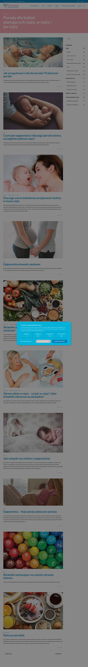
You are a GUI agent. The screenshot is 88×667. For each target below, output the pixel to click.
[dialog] (44, 333)
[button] (26, 341)
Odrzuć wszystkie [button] (43, 341)
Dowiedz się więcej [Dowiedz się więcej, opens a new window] (38, 330)
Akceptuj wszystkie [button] (59, 341)
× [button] (68, 323)
